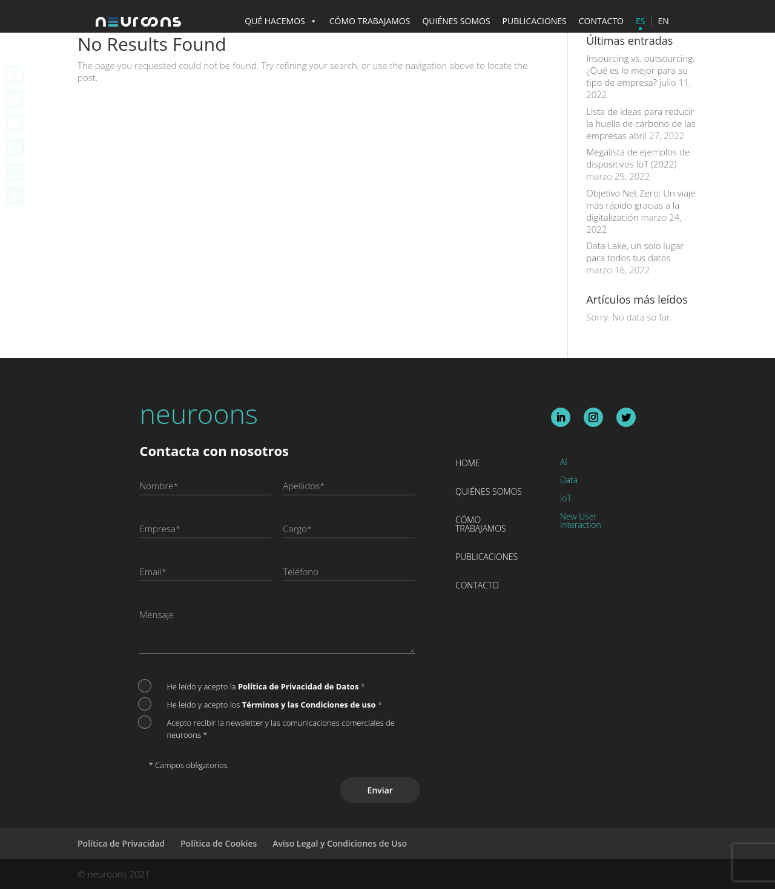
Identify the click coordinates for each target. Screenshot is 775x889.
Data (569, 481)
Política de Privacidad (121, 843)
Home (467, 464)
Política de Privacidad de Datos (299, 686)
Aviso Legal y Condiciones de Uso (339, 843)
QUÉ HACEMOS (281, 21)
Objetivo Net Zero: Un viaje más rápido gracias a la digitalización (640, 205)
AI (563, 462)
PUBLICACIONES (535, 21)
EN (663, 21)
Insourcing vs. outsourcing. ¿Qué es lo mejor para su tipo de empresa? (640, 70)
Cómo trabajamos (480, 525)
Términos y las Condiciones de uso (310, 704)
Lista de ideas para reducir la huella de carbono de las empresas (640, 123)
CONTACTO (601, 21)
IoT (566, 499)
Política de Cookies (218, 843)
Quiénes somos (488, 492)
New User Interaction (580, 521)
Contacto (477, 586)
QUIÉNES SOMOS (456, 21)
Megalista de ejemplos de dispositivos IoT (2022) (638, 158)
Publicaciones (486, 557)
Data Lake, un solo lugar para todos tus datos (635, 251)
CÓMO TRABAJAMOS (370, 21)
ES (640, 21)
